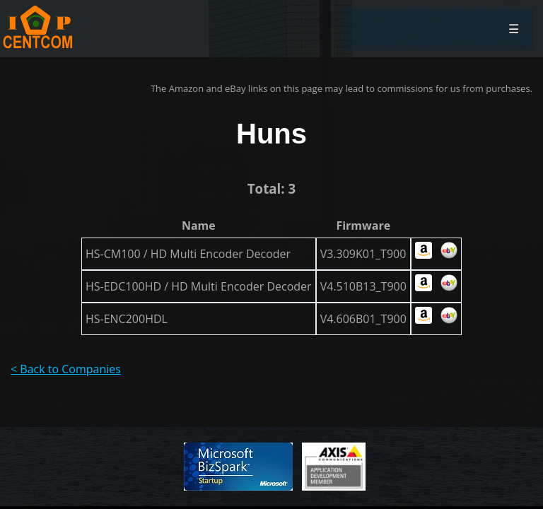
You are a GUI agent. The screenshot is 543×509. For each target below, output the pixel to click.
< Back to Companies (66, 369)
